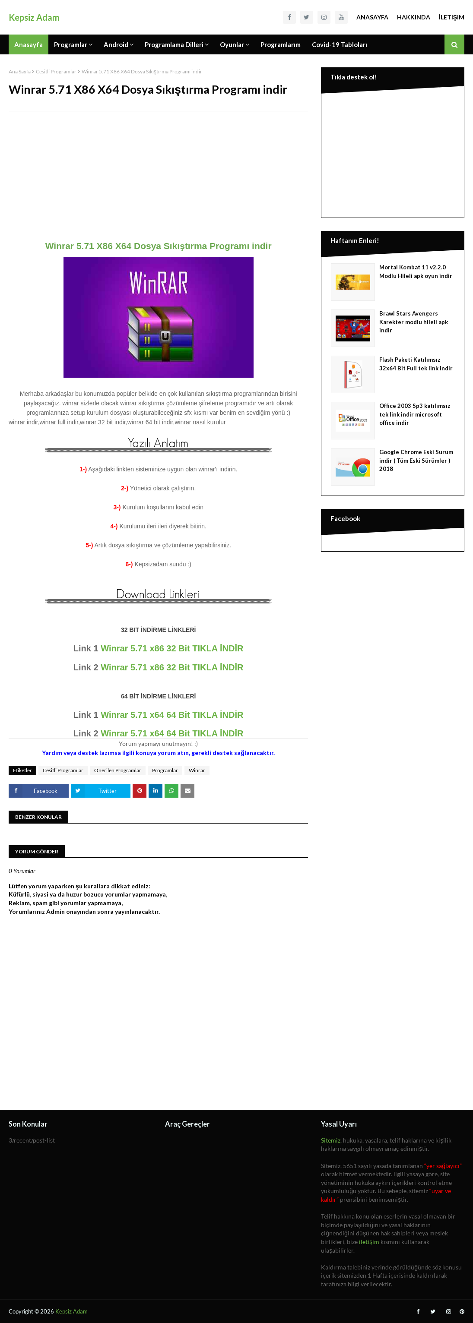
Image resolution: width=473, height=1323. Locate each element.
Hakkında (413, 17)
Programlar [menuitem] (70, 44)
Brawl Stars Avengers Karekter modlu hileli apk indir (413, 322)
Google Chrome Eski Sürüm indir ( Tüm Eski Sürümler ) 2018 (416, 460)
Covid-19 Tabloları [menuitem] (339, 44)
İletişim (451, 17)
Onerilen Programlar (117, 770)
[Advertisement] (158, 180)
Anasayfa (372, 17)
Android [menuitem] (116, 44)
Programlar (165, 770)
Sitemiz (330, 1140)
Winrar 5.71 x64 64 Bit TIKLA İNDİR (172, 715)
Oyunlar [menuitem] (232, 44)
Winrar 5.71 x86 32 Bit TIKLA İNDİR (172, 648)
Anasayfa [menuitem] (28, 44)
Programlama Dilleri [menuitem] (174, 44)
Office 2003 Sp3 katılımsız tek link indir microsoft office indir (415, 414)
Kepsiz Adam (34, 17)
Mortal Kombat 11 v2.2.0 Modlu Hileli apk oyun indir (415, 271)
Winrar (197, 770)
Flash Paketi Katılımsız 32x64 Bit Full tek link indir (416, 364)
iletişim (369, 1241)
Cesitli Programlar (56, 71)
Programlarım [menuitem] (280, 44)
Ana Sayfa (20, 71)
